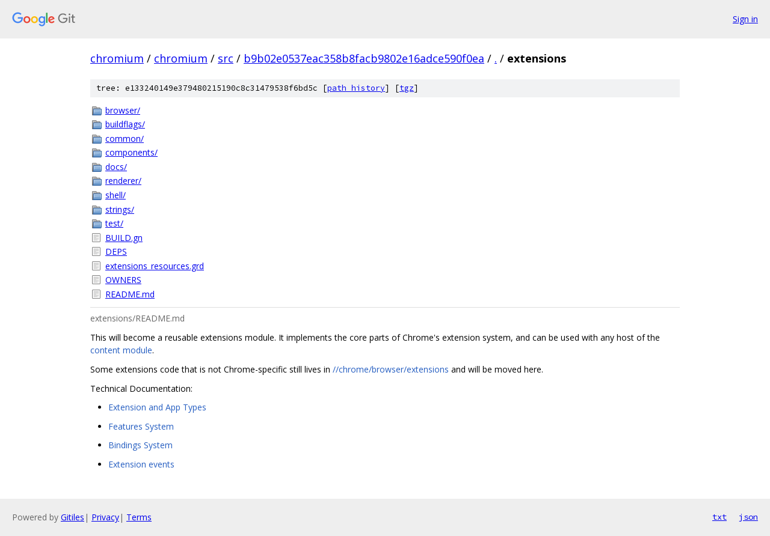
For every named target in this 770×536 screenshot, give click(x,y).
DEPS (116, 251)
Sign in (745, 19)
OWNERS (123, 279)
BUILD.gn (124, 237)
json (748, 516)
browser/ (122, 110)
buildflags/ (125, 124)
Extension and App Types (157, 407)
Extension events (141, 464)
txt (719, 516)
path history (356, 88)
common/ (124, 138)
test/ (114, 223)
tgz (406, 88)
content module (121, 350)
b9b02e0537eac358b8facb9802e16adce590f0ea (364, 58)
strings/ (119, 209)
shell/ (115, 195)
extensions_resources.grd (154, 266)
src (225, 58)
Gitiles (72, 517)
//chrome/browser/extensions (391, 369)
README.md (130, 294)
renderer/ (123, 180)
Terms (139, 517)
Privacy (105, 517)
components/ (131, 152)
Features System (141, 426)
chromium (117, 58)
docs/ (116, 166)
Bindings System (140, 445)
